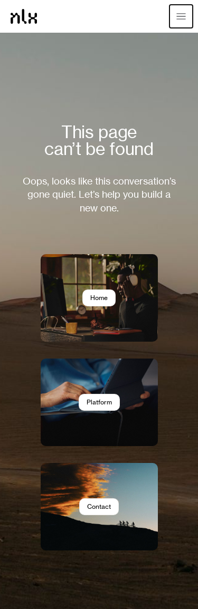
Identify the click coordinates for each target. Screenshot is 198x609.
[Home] (24, 16)
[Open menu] (181, 16)
